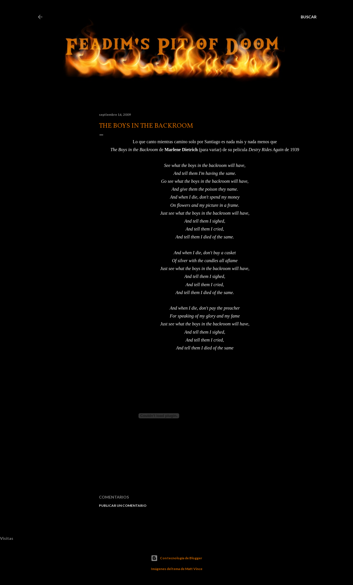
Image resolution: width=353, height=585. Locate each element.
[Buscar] (309, 17)
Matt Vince (193, 569)
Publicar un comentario (122, 505)
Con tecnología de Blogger (176, 558)
